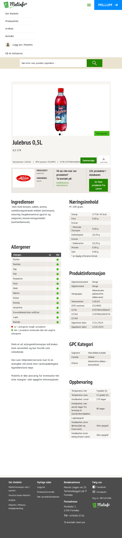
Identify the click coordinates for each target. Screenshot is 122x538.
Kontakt (9, 36)
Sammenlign (89, 160)
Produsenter (12, 21)
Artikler (9, 28)
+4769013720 (76, 515)
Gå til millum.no (14, 53)
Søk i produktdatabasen (48, 496)
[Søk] (53, 63)
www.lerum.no (62, 185)
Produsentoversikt (46, 491)
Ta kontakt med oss (74, 522)
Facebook (99, 487)
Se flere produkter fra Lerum (98, 185)
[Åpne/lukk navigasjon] (89, 5)
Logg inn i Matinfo (19, 44)
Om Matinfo (11, 13)
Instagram (99, 491)
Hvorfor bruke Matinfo (19, 495)
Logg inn (41, 487)
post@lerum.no (62, 182)
